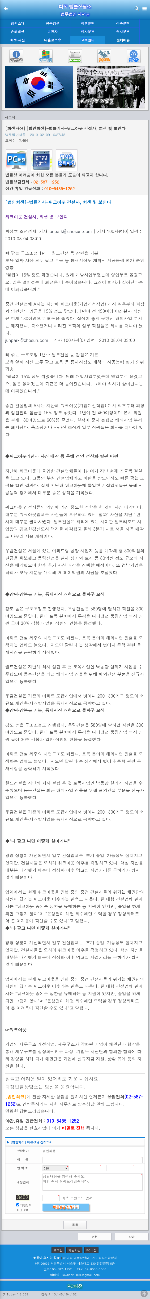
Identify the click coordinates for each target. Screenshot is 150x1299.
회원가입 (74, 1250)
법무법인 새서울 (75, 14)
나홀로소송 (52, 40)
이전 (95, 1237)
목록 (75, 1225)
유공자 (52, 31)
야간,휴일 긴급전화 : (40, 188)
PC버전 (91, 1250)
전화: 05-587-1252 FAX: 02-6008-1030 (75, 1269)
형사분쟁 (123, 31)
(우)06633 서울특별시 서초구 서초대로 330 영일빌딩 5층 (75, 1263)
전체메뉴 (123, 40)
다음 (132, 1237)
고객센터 (88, 40)
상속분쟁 (123, 23)
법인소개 (17, 23)
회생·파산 (17, 40)
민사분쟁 (88, 31)
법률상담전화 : (32, 182)
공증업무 (53, 23)
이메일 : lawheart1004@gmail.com (75, 1274)
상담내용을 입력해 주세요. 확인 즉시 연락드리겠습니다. (93, 1182)
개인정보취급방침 (104, 1257)
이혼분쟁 (88, 23)
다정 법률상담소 (75, 6)
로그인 (58, 1250)
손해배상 (17, 31)
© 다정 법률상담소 (76, 1257)
